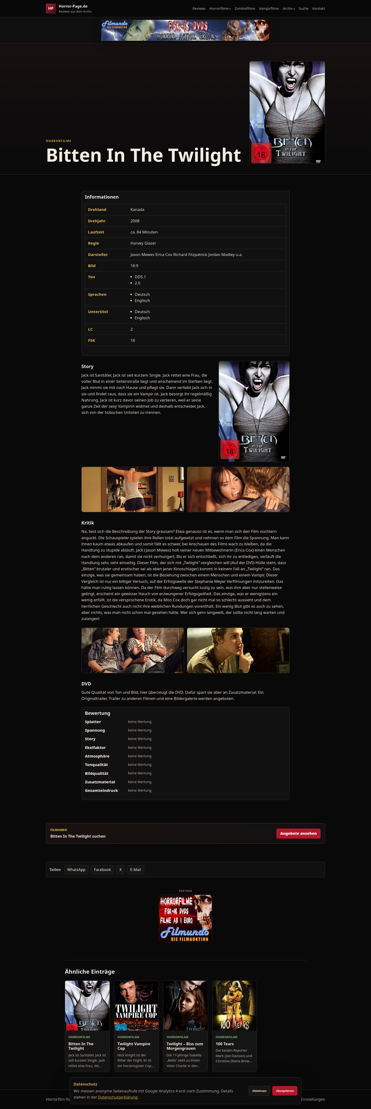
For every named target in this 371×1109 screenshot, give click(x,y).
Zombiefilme (244, 8)
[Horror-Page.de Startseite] (71, 8)
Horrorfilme (219, 8)
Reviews (199, 8)
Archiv (288, 8)
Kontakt (318, 8)
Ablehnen (259, 1091)
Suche (304, 8)
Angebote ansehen (298, 833)
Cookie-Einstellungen (306, 1099)
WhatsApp (76, 869)
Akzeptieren (285, 1091)
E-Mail (135, 869)
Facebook (102, 869)
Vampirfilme (269, 8)
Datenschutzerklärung (117, 1097)
